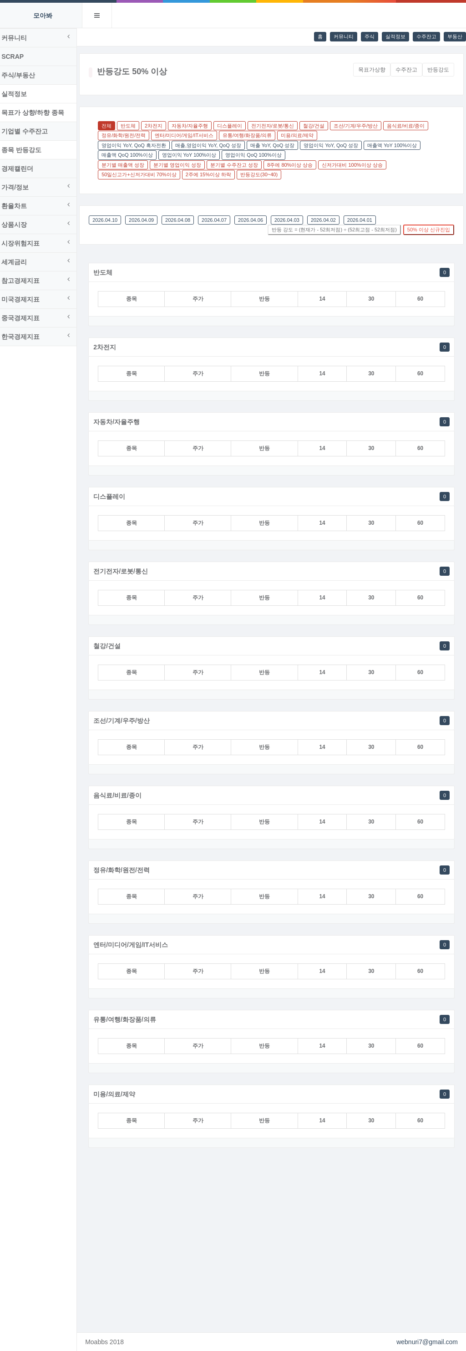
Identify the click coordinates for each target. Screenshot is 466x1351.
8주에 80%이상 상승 (295, 165)
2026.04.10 (110, 220)
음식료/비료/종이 (411, 125)
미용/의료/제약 (302, 135)
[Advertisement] (274, 1241)
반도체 (133, 125)
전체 (112, 125)
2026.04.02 (328, 220)
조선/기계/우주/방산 (361, 125)
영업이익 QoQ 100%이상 (259, 155)
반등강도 (438, 70)
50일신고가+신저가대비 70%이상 (144, 174)
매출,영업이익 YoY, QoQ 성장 (214, 145)
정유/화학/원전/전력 (129, 135)
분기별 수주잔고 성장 (239, 165)
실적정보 (395, 36)
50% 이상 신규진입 (428, 229)
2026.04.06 (255, 220)
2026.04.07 (219, 220)
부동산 (454, 36)
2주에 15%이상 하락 (214, 174)
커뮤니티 (344, 36)
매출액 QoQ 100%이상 (132, 155)
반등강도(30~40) (264, 174)
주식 (370, 36)
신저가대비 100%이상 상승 (357, 165)
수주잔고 (426, 36)
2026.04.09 (146, 220)
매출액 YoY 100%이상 (397, 145)
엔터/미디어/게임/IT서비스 (189, 135)
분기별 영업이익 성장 (183, 165)
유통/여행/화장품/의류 (252, 135)
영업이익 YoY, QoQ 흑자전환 (139, 145)
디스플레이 (235, 125)
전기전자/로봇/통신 (278, 125)
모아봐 (42, 15)
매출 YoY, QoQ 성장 (277, 145)
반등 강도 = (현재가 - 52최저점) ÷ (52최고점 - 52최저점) (334, 229)
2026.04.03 (292, 220)
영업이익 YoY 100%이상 (194, 155)
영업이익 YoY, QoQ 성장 (336, 145)
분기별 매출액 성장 (128, 165)
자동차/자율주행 (195, 125)
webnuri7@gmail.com (427, 1342)
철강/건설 (319, 125)
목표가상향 (371, 70)
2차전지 (159, 125)
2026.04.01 (365, 220)
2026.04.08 (183, 220)
